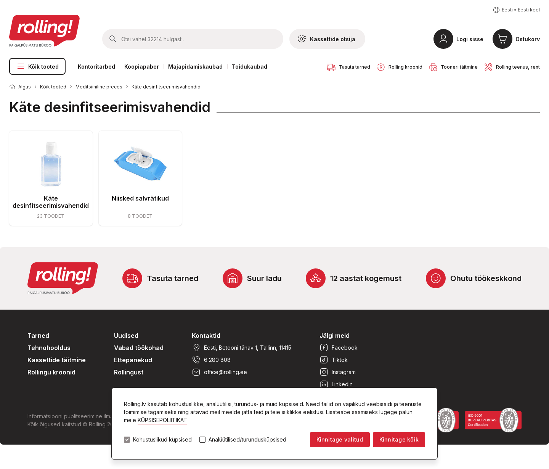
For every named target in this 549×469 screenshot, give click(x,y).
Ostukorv (527, 39)
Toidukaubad (249, 66)
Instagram (337, 372)
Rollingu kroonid (51, 372)
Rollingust (128, 372)
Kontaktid (206, 335)
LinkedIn (336, 384)
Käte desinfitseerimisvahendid (166, 87)
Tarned (38, 335)
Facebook (338, 347)
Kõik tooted (37, 66)
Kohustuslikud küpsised (162, 440)
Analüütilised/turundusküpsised (247, 440)
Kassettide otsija (326, 38)
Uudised (126, 335)
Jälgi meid (334, 335)
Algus (24, 87)
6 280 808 (211, 360)
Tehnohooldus (49, 348)
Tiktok (333, 360)
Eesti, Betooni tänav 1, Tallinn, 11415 (241, 347)
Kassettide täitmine (56, 360)
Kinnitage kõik (399, 439)
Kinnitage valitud (339, 439)
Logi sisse (469, 39)
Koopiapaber (141, 66)
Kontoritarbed (96, 66)
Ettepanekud (133, 360)
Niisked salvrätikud (140, 198)
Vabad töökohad (139, 348)
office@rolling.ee (219, 372)
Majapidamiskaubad (195, 66)
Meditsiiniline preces (98, 87)
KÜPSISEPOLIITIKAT (162, 420)
